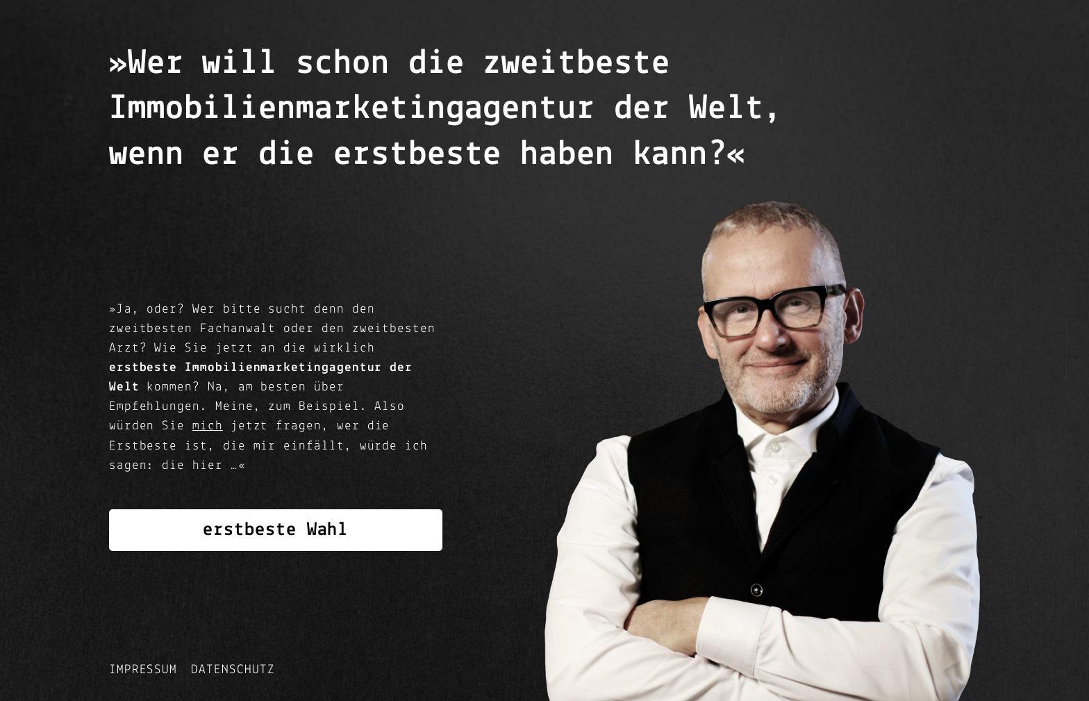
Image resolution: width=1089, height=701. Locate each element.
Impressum (143, 670)
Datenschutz (232, 670)
